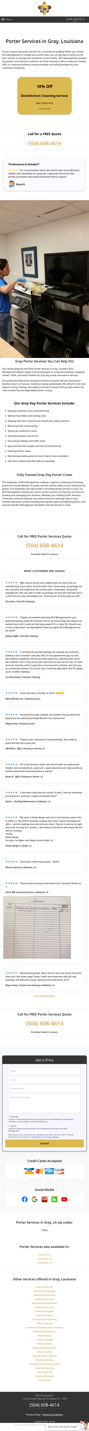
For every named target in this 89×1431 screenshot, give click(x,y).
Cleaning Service (44, 1282)
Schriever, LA (44, 1254)
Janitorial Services (44, 1302)
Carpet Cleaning (44, 1335)
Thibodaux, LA (44, 1258)
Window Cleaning (44, 1355)
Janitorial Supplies (44, 1306)
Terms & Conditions (52, 1133)
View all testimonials (44, 991)
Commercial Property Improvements (44, 1323)
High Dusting (44, 1331)
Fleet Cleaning (44, 1339)
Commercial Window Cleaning (44, 1359)
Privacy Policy (37, 1133)
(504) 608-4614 (75, 19)
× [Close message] (78, 1424)
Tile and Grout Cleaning (44, 1351)
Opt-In (14, 1121)
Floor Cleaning (44, 1347)
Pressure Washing (44, 1371)
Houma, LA (44, 1250)
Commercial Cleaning (44, 1286)
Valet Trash (44, 1375)
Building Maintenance (44, 1327)
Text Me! (14, 1112)
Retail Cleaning (44, 1311)
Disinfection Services (44, 1290)
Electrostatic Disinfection (44, 1298)
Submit (44, 1139)
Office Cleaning (44, 1319)
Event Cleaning (44, 1367)
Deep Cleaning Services (45, 1343)
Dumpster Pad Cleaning (44, 1315)
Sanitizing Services (44, 1294)
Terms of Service (65, 1421)
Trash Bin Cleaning (44, 1363)
